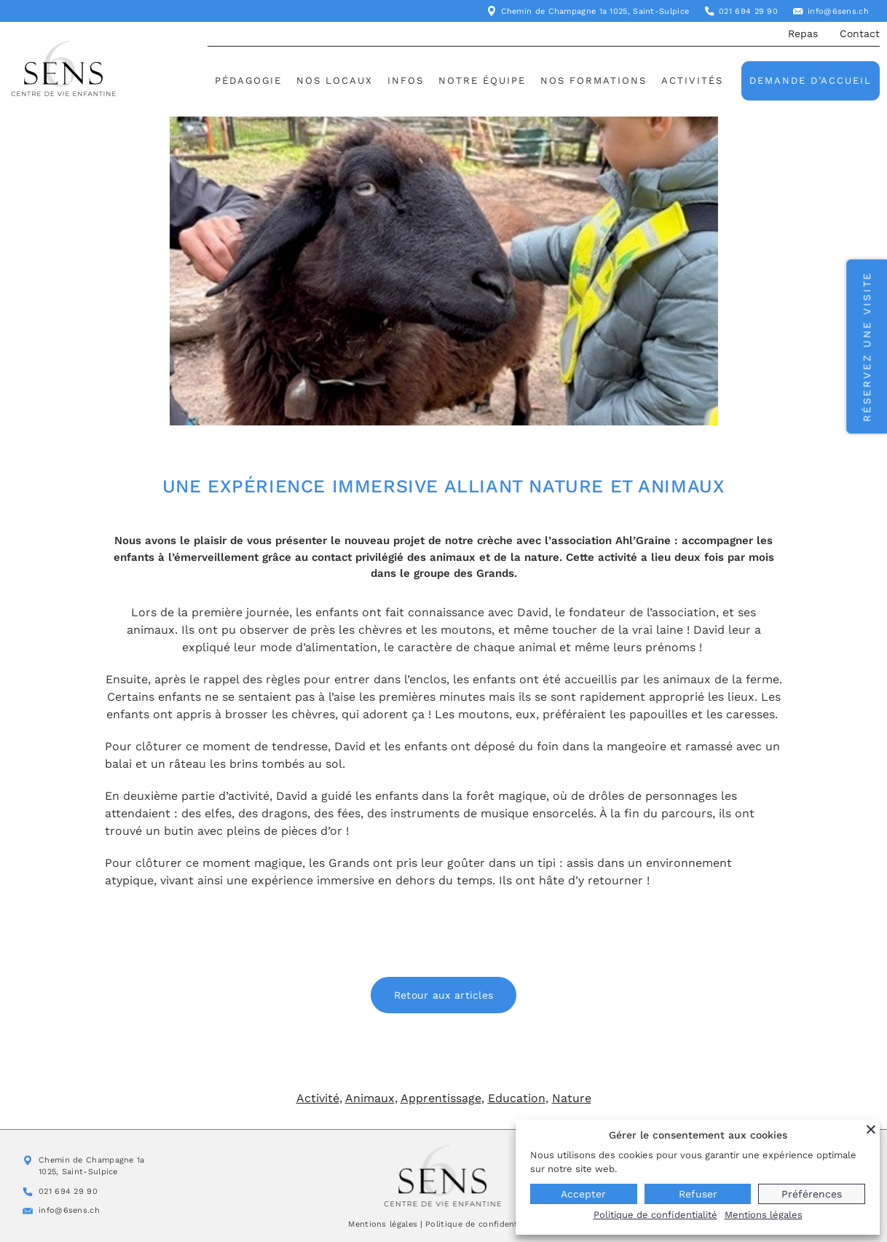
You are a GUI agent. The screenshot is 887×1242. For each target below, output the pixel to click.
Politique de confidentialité (481, 1224)
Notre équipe (482, 80)
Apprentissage (441, 1098)
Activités (692, 80)
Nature (571, 1098)
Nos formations (593, 80)
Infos (405, 80)
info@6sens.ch (838, 11)
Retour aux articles (444, 995)
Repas (803, 33)
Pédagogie (248, 80)
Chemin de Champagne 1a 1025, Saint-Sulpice (595, 11)
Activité (317, 1098)
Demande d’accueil (810, 80)
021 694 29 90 (748, 11)
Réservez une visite (866, 346)
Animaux (370, 1098)
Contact (860, 33)
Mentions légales (382, 1224)
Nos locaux (334, 80)
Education (516, 1098)
